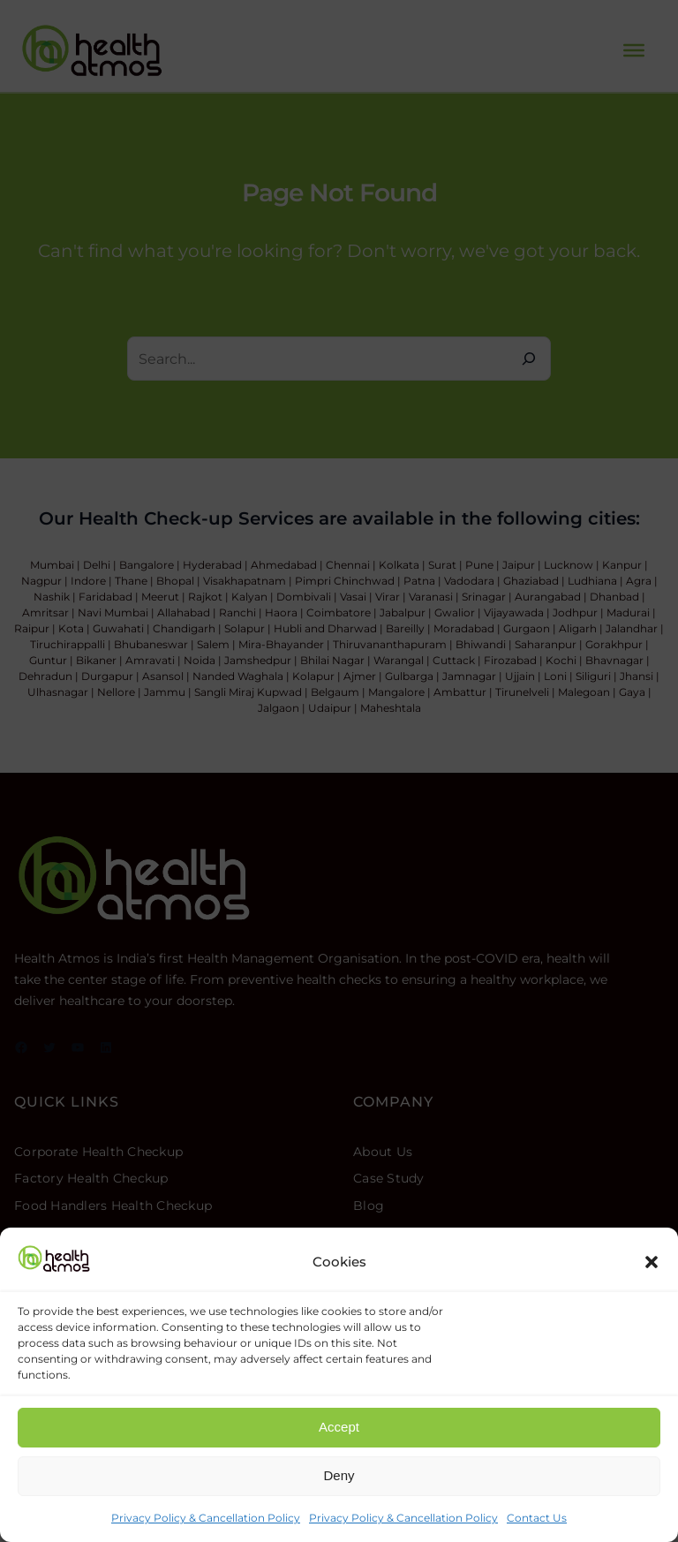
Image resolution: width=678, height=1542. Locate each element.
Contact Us (537, 1517)
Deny (338, 1475)
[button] (651, 1262)
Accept (339, 1426)
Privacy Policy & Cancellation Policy (205, 1517)
